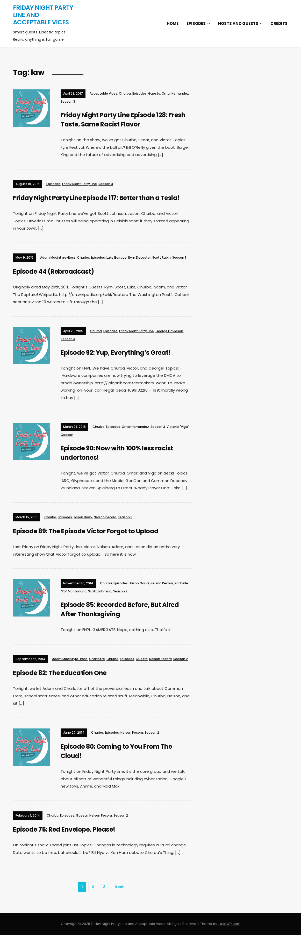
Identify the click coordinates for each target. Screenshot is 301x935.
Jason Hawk (83, 517)
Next (119, 886)
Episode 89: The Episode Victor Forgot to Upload (86, 531)
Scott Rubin (161, 257)
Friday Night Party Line (79, 184)
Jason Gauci (139, 583)
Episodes (196, 23)
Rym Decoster (139, 257)
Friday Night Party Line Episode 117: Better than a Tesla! (96, 198)
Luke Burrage (116, 257)
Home (172, 23)
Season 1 (179, 257)
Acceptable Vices (103, 93)
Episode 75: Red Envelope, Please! (64, 829)
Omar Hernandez (175, 93)
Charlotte (97, 659)
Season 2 (120, 591)
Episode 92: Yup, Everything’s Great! (115, 352)
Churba (125, 93)
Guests (154, 93)
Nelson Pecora (105, 517)
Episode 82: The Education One (60, 673)
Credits (279, 23)
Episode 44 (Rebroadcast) (53, 271)
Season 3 (68, 101)
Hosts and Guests (238, 23)
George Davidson (169, 331)
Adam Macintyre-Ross (58, 257)
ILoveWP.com (229, 923)
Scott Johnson (99, 591)
